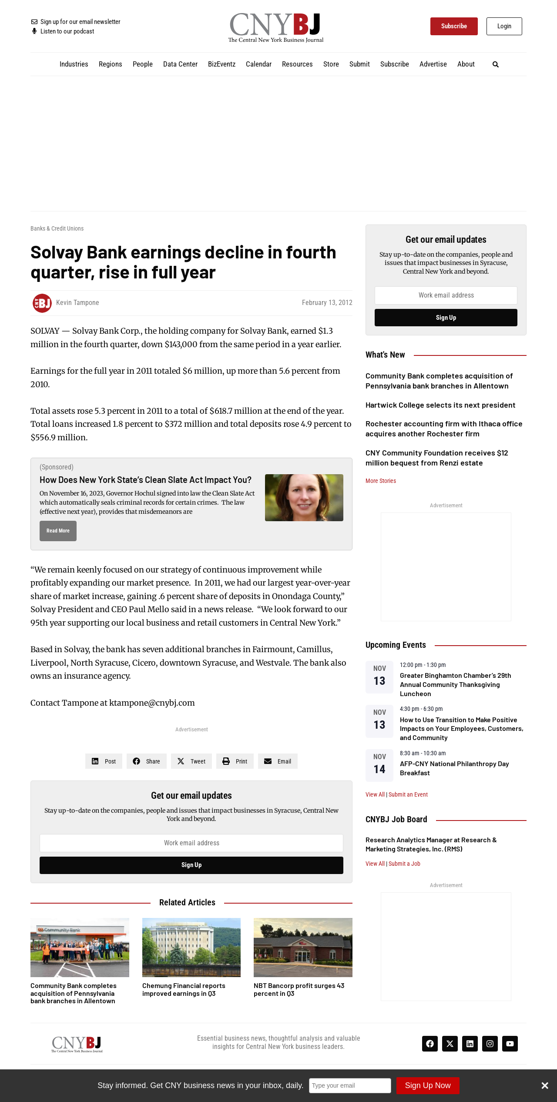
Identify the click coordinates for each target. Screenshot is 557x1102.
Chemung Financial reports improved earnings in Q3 (183, 989)
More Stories (381, 480)
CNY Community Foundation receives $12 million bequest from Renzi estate (437, 457)
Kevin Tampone (77, 302)
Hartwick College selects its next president (441, 404)
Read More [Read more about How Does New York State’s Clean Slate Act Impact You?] (58, 531)
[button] (496, 64)
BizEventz (221, 64)
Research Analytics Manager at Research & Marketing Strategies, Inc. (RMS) (431, 844)
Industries (74, 64)
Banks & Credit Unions (57, 228)
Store (331, 64)
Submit (359, 64)
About (466, 64)
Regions (110, 64)
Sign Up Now (428, 1085)
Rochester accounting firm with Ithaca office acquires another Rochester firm (444, 428)
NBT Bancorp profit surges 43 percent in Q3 (299, 989)
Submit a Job (404, 863)
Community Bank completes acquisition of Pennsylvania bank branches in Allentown (439, 380)
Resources (297, 64)
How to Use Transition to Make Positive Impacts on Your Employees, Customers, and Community (461, 728)
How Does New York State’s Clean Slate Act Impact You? (146, 479)
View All (375, 794)
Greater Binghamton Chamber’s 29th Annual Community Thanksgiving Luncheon (455, 684)
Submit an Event (408, 794)
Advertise (433, 64)
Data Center (180, 64)
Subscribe (394, 64)
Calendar (259, 64)
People (143, 64)
